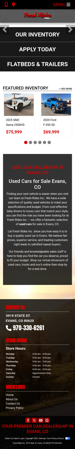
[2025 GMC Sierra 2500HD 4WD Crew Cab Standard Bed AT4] (19, 105)
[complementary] (64, 438)
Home (10, 395)
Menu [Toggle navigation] (61, 4)
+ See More (65, 88)
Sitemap (42, 438)
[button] (4, 29)
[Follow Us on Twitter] (34, 420)
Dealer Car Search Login (14, 438)
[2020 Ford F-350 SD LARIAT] (56, 105)
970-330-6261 (28, 327)
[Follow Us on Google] (47, 420)
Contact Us (13, 403)
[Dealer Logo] (37, 16)
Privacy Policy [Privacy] (15, 408)
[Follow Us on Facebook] (27, 420)
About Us (11, 399)
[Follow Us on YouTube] (40, 420)
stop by (62, 264)
